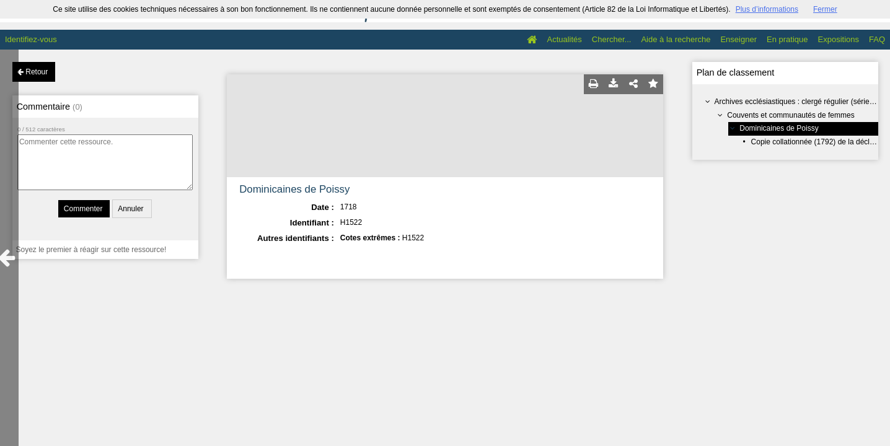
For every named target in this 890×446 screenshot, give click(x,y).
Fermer (825, 9)
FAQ (877, 39)
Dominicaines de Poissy (778, 128)
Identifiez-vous (31, 39)
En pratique (787, 39)
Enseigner (738, 39)
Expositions (838, 39)
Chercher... (612, 39)
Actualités (564, 39)
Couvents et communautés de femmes (790, 115)
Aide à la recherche (675, 39)
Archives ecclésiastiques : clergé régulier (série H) (797, 101)
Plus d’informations (767, 9)
